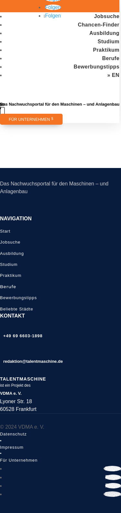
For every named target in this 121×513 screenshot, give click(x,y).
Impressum (12, 447)
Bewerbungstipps (96, 66)
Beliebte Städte (16, 309)
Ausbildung (104, 33)
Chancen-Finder (98, 24)
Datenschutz (13, 434)
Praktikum (106, 50)
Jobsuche (106, 16)
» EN (113, 75)
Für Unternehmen (29, 119)
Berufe (110, 58)
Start (5, 231)
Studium (109, 41)
